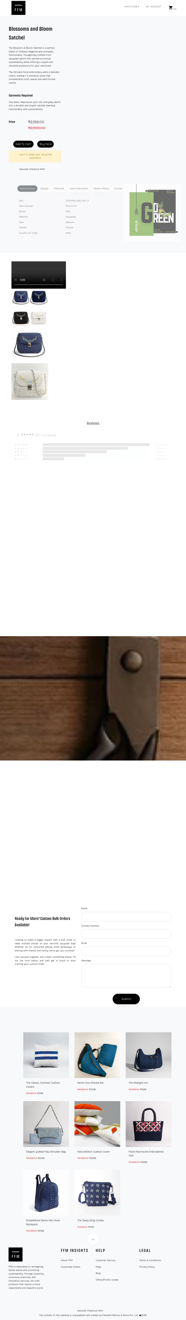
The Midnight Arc (138, 1082)
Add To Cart (23, 144)
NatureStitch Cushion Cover (93, 1151)
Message (86, 960)
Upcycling (130, 7)
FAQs (98, 1266)
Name (84, 908)
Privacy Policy (147, 1266)
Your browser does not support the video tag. (38, 275)
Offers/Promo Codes (107, 1279)
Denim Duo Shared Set (90, 1082)
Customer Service (105, 1260)
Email (84, 943)
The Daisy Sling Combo (90, 1220)
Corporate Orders (70, 1266)
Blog (98, 1273)
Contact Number (90, 925)
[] (173, 7)
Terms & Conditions (150, 1260)
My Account (153, 7)
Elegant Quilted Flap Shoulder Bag (46, 1151)
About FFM (67, 1260)
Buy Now (45, 144)
